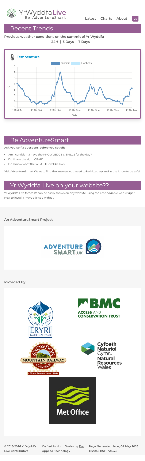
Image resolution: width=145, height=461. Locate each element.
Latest (90, 18)
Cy (135, 18)
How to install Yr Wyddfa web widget (29, 197)
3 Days (68, 42)
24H (54, 42)
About (122, 18)
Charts (106, 18)
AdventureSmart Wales (26, 171)
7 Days (84, 42)
